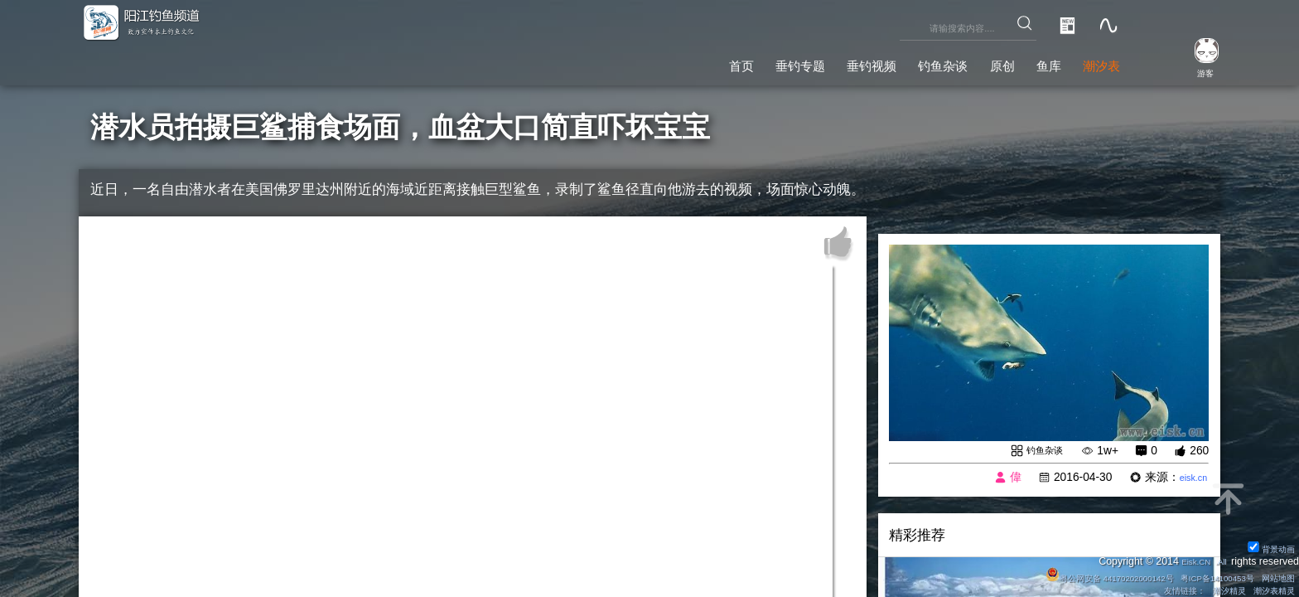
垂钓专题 (715, 61)
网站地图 (1273, 575)
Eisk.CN (1186, 559)
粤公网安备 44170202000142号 (1067, 575)
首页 (642, 61)
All (1219, 559)
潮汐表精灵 (1268, 589)
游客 (1193, 71)
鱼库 (1028, 61)
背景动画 (1266, 545)
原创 (969, 61)
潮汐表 (1094, 61)
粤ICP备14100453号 (1198, 575)
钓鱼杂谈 (895, 61)
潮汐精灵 (1215, 589)
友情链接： (1161, 589)
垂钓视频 (806, 61)
